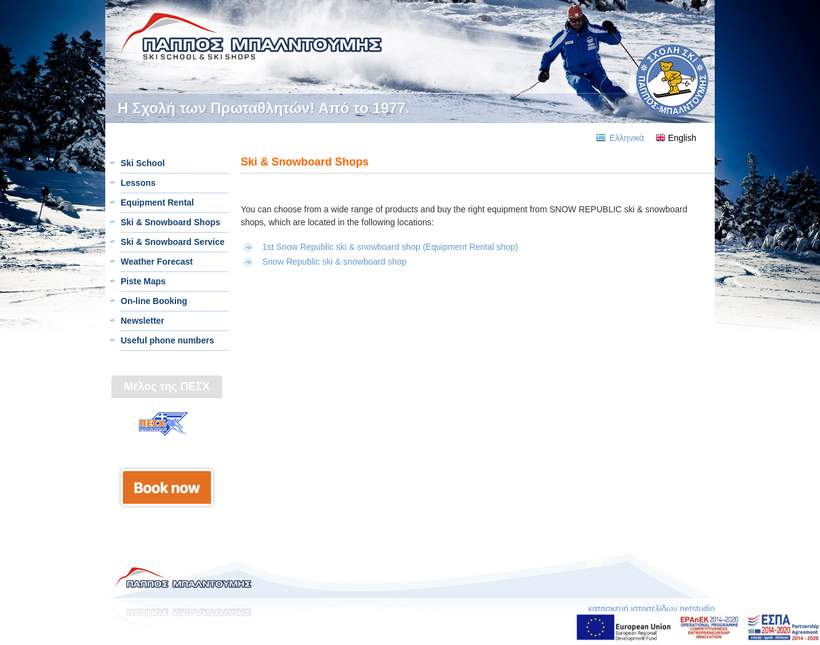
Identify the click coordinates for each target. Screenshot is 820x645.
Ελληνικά (626, 138)
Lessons (138, 183)
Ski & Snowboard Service (173, 242)
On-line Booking (154, 301)
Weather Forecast (157, 261)
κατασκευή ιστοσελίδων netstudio (651, 609)
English (682, 138)
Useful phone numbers (167, 340)
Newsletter (142, 321)
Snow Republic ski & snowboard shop (335, 261)
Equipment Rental (157, 202)
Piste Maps (143, 281)
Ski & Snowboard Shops (170, 222)
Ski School (143, 163)
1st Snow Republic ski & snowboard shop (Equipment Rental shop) (390, 247)
